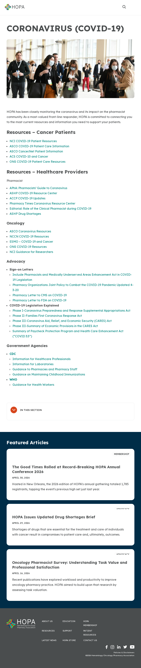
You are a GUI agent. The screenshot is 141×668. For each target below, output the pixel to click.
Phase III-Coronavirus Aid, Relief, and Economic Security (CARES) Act (62, 321)
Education (69, 621)
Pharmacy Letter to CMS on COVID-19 (39, 295)
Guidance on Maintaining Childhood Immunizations (48, 374)
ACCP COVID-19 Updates (27, 198)
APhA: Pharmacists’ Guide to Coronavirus (38, 188)
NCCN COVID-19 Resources (29, 236)
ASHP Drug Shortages (25, 214)
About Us (47, 621)
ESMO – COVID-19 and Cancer (31, 241)
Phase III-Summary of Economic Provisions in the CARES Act (55, 326)
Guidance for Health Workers (33, 384)
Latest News (49, 640)
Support (67, 630)
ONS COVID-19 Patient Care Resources (37, 161)
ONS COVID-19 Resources (28, 247)
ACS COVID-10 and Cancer (29, 156)
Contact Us (90, 640)
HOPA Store (69, 640)
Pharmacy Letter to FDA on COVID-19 (39, 300)
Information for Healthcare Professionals (41, 359)
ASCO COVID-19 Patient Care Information (39, 146)
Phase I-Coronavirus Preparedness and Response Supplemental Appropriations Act (71, 310)
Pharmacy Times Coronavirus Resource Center (42, 203)
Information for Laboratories (32, 364)
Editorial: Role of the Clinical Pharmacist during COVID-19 (50, 208)
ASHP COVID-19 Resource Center (33, 193)
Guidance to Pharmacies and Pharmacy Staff (44, 369)
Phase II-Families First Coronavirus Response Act (47, 315)
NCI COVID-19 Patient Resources (33, 141)
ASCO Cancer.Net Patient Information (36, 151)
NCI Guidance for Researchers (31, 252)
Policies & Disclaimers (124, 652)
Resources (48, 630)
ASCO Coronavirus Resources (30, 231)
